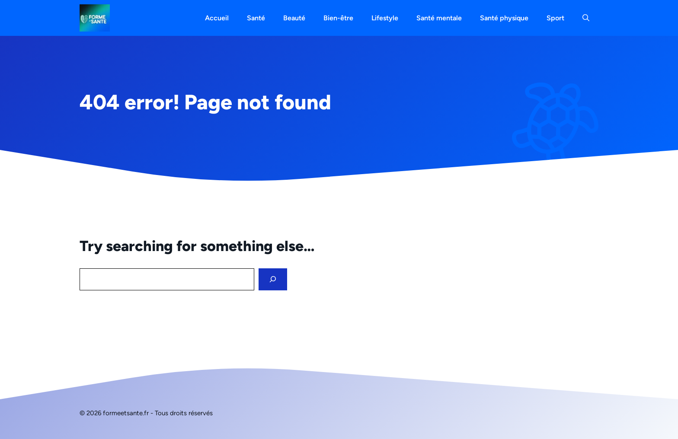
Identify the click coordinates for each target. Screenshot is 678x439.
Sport (555, 18)
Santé (256, 18)
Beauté (294, 18)
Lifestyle (384, 18)
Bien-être (338, 18)
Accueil (217, 18)
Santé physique (504, 18)
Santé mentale (439, 18)
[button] (585, 18)
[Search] (273, 279)
